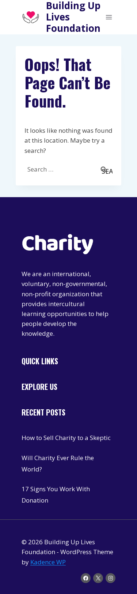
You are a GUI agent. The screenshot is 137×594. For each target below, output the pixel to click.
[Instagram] (110, 578)
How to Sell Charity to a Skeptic (66, 437)
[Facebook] (86, 578)
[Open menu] (108, 17)
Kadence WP (48, 562)
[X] (98, 578)
